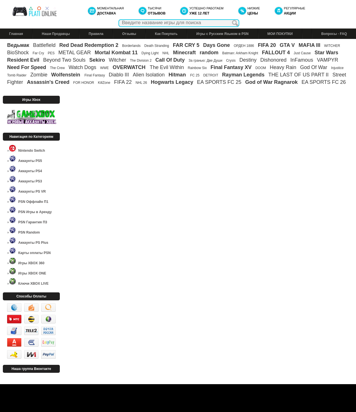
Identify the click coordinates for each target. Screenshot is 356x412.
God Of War (313, 67)
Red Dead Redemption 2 (88, 45)
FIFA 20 (267, 45)
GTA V (287, 45)
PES (51, 53)
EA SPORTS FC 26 (324, 82)
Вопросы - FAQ (334, 34)
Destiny (248, 60)
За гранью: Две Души (205, 61)
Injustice (337, 68)
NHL (165, 53)
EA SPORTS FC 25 (219, 82)
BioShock (18, 52)
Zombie (38, 75)
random (209, 52)
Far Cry (38, 53)
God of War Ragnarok (271, 82)
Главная (16, 34)
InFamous (301, 60)
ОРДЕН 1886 (244, 46)
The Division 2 (141, 61)
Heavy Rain (283, 67)
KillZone (104, 83)
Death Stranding (156, 46)
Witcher (117, 60)
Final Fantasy (94, 75)
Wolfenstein (66, 75)
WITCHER (332, 46)
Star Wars (326, 52)
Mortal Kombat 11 (116, 52)
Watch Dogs (82, 67)
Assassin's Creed (48, 82)
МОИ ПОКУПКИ (280, 34)
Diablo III (119, 75)
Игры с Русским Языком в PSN (222, 34)
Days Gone (216, 45)
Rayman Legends (243, 75)
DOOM (260, 68)
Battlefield (44, 45)
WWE (104, 68)
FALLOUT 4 (276, 52)
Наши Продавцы (56, 34)
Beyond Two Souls (64, 60)
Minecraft (184, 52)
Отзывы (129, 34)
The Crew (57, 68)
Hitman (178, 75)
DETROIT (210, 75)
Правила (96, 34)
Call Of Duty (170, 60)
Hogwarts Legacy (172, 82)
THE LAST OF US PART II (298, 75)
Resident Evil (23, 60)
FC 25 (195, 75)
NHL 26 (141, 83)
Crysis (231, 61)
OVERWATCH (129, 67)
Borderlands (131, 46)
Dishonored (273, 60)
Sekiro (97, 60)
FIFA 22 (123, 82)
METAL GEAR (74, 52)
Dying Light (150, 53)
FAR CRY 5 (186, 45)
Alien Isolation (149, 75)
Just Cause (302, 53)
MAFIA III (309, 45)
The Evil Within (167, 67)
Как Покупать (166, 34)
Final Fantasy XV (230, 67)
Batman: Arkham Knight (240, 53)
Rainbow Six (197, 68)
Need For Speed (26, 67)
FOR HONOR (83, 83)
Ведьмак (18, 45)
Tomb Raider (16, 75)
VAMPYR (327, 60)
